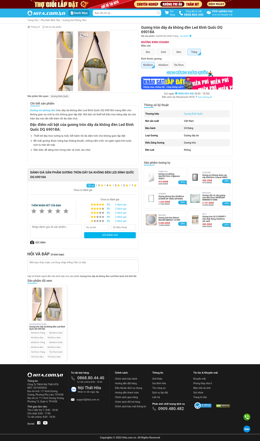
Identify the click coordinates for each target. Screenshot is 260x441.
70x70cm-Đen (37, 357)
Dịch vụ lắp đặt (160, 392)
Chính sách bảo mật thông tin (130, 406)
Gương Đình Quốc (59, 96)
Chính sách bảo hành (126, 378)
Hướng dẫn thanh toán (127, 392)
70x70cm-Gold (55, 352)
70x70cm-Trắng (38, 352)
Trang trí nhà (200, 397)
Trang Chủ (32, 20)
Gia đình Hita (159, 383)
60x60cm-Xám (54, 347)
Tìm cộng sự (159, 388)
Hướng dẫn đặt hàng (126, 383)
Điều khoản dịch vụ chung (128, 388)
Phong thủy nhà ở (202, 383)
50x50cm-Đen (37, 337)
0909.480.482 (171, 408)
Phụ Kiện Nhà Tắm (50, 20)
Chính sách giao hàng (126, 397)
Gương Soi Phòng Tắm (75, 20)
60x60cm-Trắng (38, 342)
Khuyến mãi (199, 378)
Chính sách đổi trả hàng (127, 401)
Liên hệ (156, 397)
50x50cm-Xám (54, 337)
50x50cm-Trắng (38, 333)
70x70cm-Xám (54, 357)
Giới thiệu (157, 378)
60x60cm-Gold (55, 342)
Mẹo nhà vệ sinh (202, 388)
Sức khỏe (198, 392)
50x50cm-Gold (55, 333)
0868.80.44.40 (90, 377)
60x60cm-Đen (37, 347)
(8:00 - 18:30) (192, 93)
